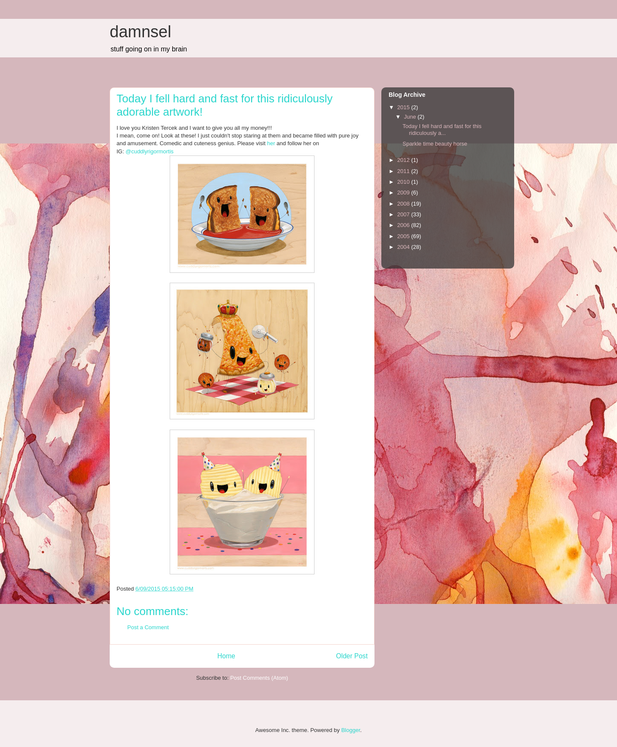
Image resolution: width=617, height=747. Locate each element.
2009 (404, 192)
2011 (404, 171)
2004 (404, 247)
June (411, 117)
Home (226, 656)
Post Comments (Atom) (259, 678)
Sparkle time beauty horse (434, 143)
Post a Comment (148, 627)
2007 (404, 214)
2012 (404, 160)
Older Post (352, 656)
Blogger (350, 730)
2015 (404, 107)
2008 (404, 203)
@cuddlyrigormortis (150, 151)
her (270, 143)
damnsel (140, 32)
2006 (404, 225)
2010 (404, 182)
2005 (404, 236)
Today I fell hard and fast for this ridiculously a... (441, 129)
